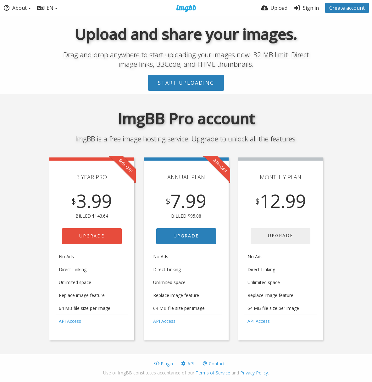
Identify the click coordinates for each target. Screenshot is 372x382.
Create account (347, 7)
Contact (213, 364)
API (187, 364)
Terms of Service (213, 373)
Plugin (163, 364)
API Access (70, 321)
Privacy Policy (254, 373)
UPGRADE (91, 236)
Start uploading (186, 82)
